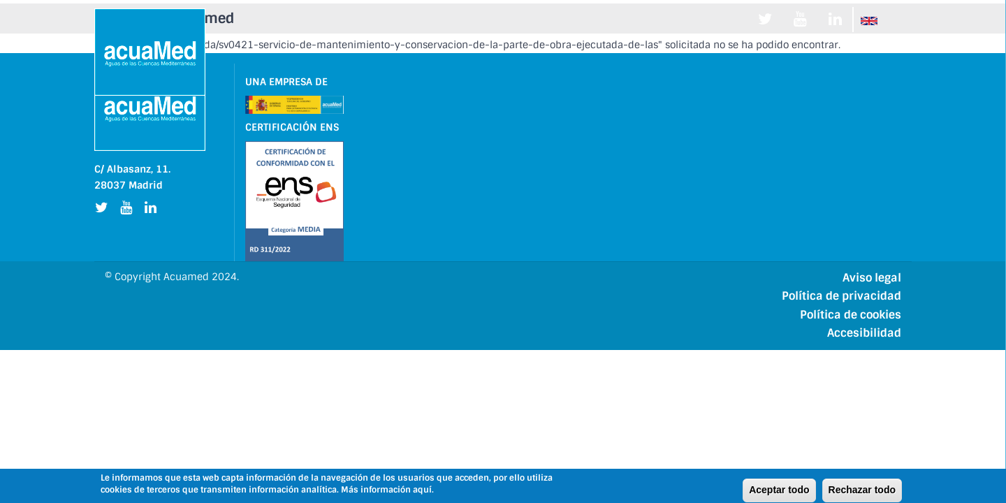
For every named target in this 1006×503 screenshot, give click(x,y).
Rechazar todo (862, 490)
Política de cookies (850, 314)
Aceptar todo (779, 490)
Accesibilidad (864, 333)
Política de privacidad (841, 296)
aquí (422, 490)
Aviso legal (872, 277)
